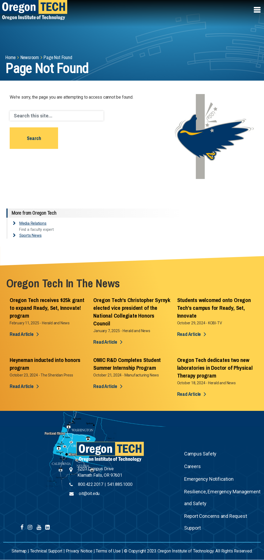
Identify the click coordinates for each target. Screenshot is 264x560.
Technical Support (46, 551)
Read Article (22, 334)
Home (10, 57)
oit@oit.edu (89, 493)
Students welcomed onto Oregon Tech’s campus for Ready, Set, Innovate (214, 308)
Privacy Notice (79, 551)
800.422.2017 (90, 484)
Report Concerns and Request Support (215, 522)
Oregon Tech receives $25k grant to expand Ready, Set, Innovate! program (47, 308)
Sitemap (19, 551)
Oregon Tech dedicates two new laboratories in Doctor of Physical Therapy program (215, 367)
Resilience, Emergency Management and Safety (222, 497)
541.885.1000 (120, 484)
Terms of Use (108, 551)
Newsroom (29, 57)
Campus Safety (200, 454)
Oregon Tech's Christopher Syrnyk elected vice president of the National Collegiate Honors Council (131, 311)
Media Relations (33, 223)
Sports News (30, 235)
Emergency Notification (209, 479)
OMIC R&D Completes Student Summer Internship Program (127, 364)
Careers (192, 466)
